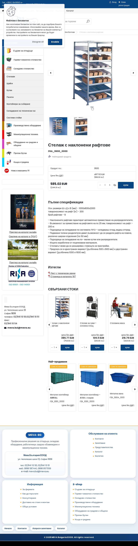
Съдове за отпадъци (19, 50)
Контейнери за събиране (18, 104)
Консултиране (29, 498)
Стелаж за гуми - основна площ (88, 324)
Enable (55, 41)
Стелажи (11, 76)
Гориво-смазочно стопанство (23, 59)
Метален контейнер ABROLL (59, 396)
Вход (114, 2)
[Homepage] (3, 10)
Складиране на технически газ (21, 110)
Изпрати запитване (42, 528)
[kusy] (105, 185)
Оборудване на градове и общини (22, 144)
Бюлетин (99, 456)
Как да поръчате (30, 493)
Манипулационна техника (22, 134)
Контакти (99, 438)
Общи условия (29, 506)
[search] (88, 22)
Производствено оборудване (23, 125)
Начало (8, 528)
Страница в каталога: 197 (62, 276)
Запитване (100, 443)
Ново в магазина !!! (16, 170)
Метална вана (116, 393)
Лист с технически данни (61, 273)
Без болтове (70, 32)
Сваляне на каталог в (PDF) (23, 236)
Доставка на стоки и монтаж (35, 502)
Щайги (10, 83)
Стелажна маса (117, 323)
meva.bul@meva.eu (18, 327)
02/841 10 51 (44, 465)
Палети (10, 97)
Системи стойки (14, 117)
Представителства (104, 447)
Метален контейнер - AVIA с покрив (90, 396)
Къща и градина (17, 162)
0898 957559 (44, 468)
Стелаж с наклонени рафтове (59, 324)
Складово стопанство (20, 68)
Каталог (70, 10)
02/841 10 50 (31, 465)
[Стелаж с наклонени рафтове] (92, 72)
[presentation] (51, 73)
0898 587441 (30, 468)
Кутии (9, 90)
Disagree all (38, 42)
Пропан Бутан (16, 153)
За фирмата (28, 489)
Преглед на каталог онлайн (23, 232)
